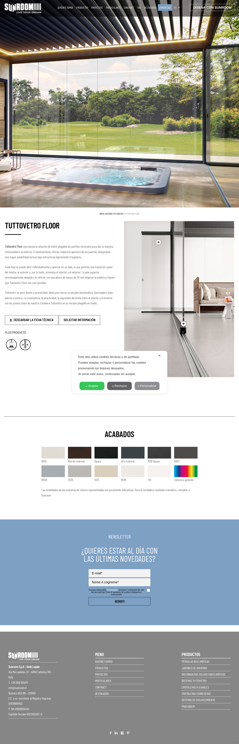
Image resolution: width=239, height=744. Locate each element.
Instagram (122, 733)
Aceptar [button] (92, 385)
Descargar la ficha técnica (33, 320)
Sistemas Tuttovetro (114, 213)
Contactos (165, 7)
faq (139, 7)
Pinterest (128, 733)
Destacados (150, 7)
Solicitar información (79, 320)
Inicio (102, 213)
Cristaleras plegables (195, 687)
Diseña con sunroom (212, 7)
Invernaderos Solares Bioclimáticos (203, 674)
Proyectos (97, 7)
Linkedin (116, 733)
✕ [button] (159, 355)
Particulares (113, 7)
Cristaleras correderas (196, 693)
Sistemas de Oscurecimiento (198, 700)
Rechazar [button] (119, 385)
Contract (129, 7)
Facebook (110, 733)
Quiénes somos (65, 7)
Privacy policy (112, 589)
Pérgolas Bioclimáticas (195, 661)
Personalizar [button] (147, 385)
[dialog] (119, 372)
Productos (82, 7)
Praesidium (188, 706)
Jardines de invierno (194, 668)
